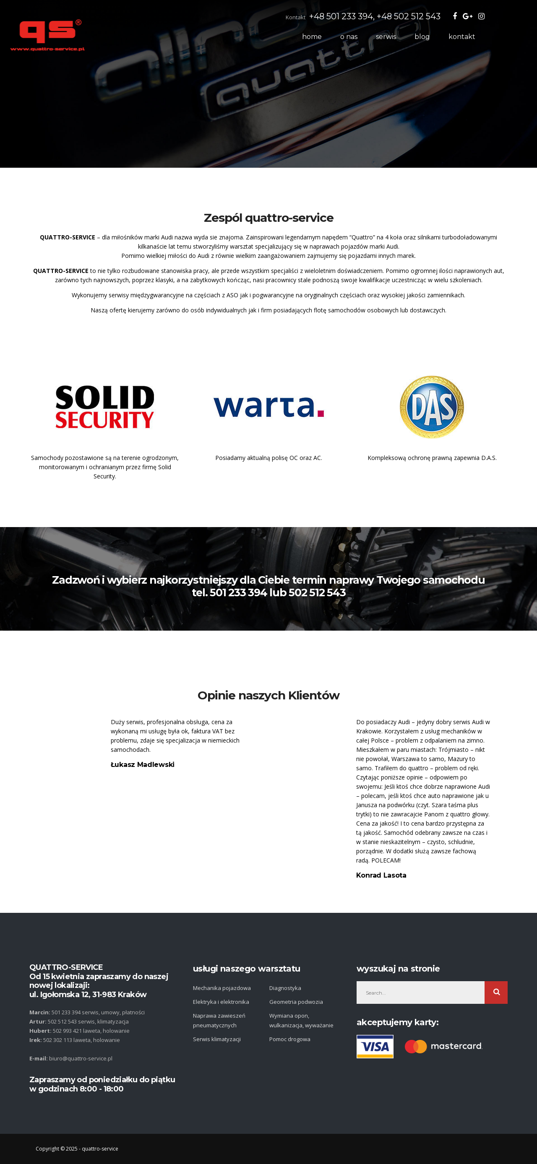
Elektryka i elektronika (221, 1002)
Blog (445, 37)
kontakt (485, 37)
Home (335, 37)
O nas (372, 37)
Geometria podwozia (296, 1002)
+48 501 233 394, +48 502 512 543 (398, 16)
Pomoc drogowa (289, 1039)
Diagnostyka (285, 988)
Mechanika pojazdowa (222, 988)
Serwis (409, 37)
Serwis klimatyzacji (217, 1039)
